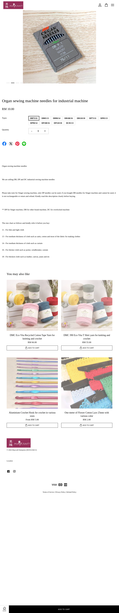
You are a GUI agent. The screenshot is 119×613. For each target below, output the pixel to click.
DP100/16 (46, 123)
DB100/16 (68, 118)
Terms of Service (48, 492)
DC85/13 (69, 123)
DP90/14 (33, 123)
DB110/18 (81, 118)
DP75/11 (92, 118)
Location (10, 461)
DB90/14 (56, 118)
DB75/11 (33, 118)
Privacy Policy (60, 492)
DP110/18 (58, 123)
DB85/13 (45, 118)
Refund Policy (71, 492)
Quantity (5, 130)
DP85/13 (104, 118)
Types (4, 118)
